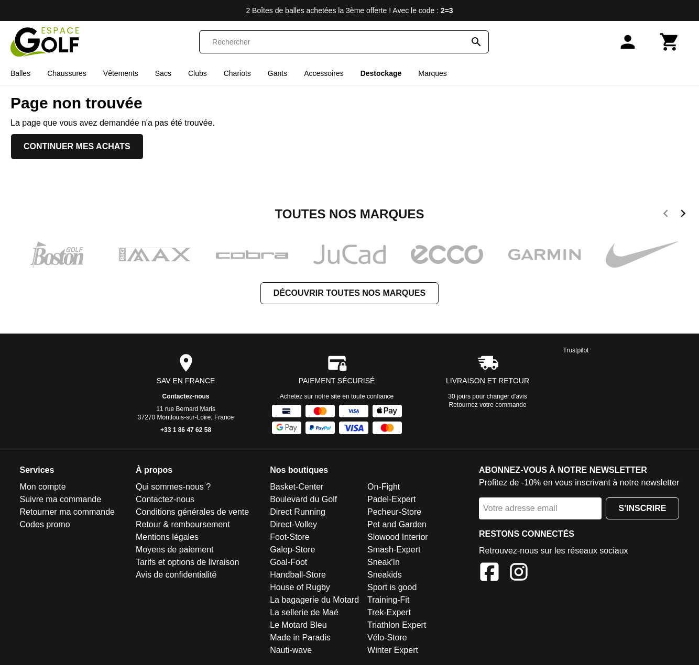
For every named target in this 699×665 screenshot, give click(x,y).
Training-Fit (388, 599)
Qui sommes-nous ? (173, 486)
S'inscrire (643, 508)
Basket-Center (296, 486)
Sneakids (384, 574)
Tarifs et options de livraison (187, 562)
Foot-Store (290, 537)
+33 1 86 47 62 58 (185, 430)
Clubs (197, 73)
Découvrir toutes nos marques (349, 293)
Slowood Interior (397, 537)
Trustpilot (576, 350)
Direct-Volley (293, 524)
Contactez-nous (186, 396)
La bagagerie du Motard (314, 599)
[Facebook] (489, 573)
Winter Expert (392, 650)
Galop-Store (292, 549)
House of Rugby (300, 587)
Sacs (163, 73)
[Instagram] (518, 573)
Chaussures (66, 73)
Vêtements (120, 73)
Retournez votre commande (488, 404)
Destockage (381, 73)
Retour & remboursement (183, 524)
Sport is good (392, 587)
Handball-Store (298, 574)
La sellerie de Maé (304, 612)
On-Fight (383, 486)
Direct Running (297, 511)
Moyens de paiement (175, 549)
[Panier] (669, 41)
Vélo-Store (387, 637)
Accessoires (323, 73)
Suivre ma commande (61, 499)
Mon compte (43, 486)
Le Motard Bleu (298, 624)
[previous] (665, 215)
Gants (277, 73)
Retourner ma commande (67, 511)
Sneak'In (383, 562)
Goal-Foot (288, 562)
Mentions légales (167, 537)
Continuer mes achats (77, 146)
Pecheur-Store (394, 511)
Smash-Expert (393, 549)
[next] (683, 215)
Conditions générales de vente (192, 511)
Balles (20, 73)
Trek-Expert (389, 612)
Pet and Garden (397, 524)
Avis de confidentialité (176, 574)
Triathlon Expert (396, 624)
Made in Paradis (300, 637)
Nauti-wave (291, 650)
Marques (432, 73)
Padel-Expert (391, 499)
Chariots (237, 73)
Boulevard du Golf (303, 499)
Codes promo (45, 524)
